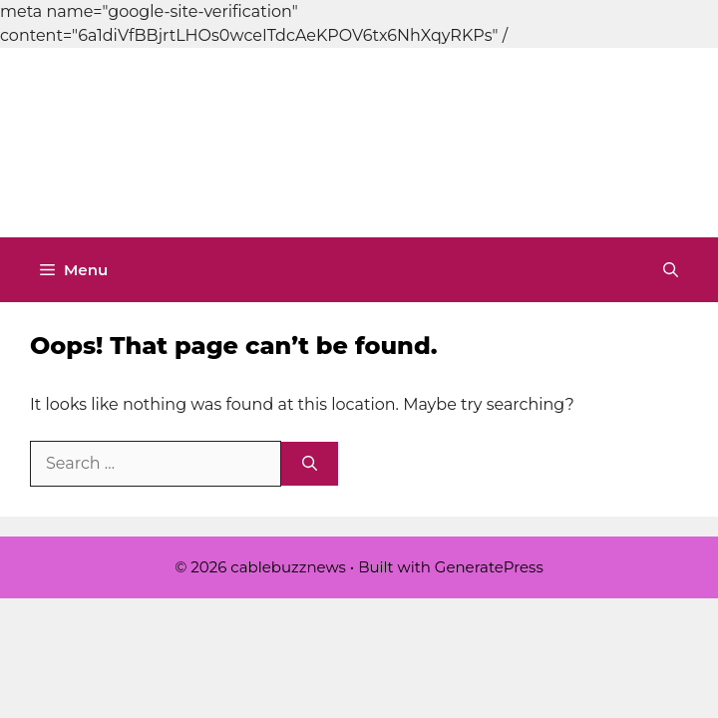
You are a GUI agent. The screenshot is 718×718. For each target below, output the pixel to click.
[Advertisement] (359, 139)
